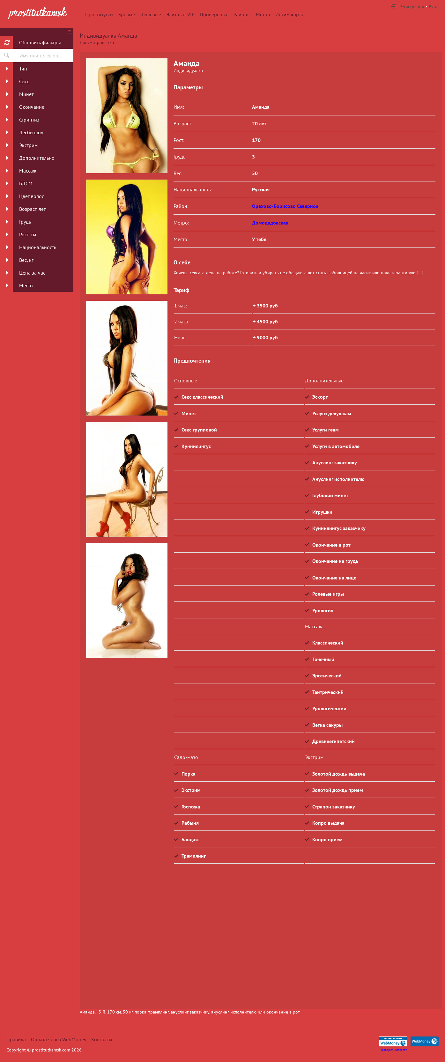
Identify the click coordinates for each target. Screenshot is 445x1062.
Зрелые (126, 14)
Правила (16, 1039)
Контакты (101, 1039)
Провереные (214, 14)
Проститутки (99, 14)
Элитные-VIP (180, 14)
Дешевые (150, 14)
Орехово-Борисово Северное (285, 206)
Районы (242, 14)
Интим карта (289, 14)
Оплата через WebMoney (58, 1039)
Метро (263, 14)
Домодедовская (270, 222)
